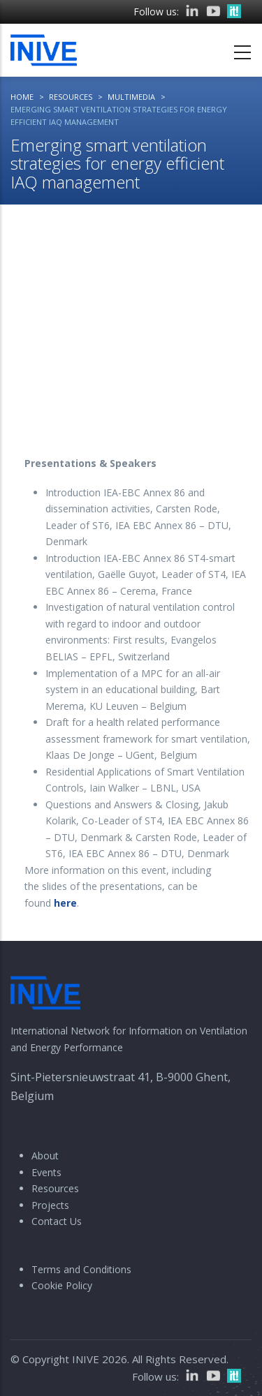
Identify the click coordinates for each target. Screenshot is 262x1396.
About (45, 1155)
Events (46, 1172)
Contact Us (56, 1221)
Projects (50, 1205)
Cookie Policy (61, 1285)
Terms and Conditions (81, 1269)
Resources (55, 1188)
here (65, 902)
